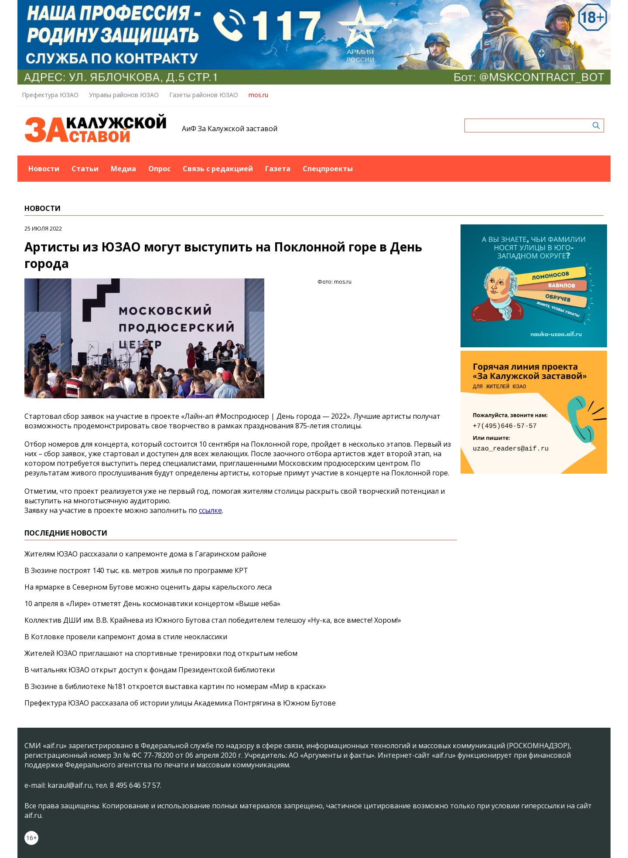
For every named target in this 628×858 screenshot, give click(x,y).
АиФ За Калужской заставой (229, 128)
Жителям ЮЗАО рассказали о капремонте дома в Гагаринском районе (145, 554)
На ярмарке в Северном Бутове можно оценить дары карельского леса (148, 587)
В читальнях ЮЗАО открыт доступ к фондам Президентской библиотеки (149, 670)
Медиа (123, 168)
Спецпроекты (328, 168)
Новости (43, 168)
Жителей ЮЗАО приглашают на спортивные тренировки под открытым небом (160, 653)
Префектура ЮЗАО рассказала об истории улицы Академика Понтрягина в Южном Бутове (180, 703)
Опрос (159, 168)
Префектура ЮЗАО (50, 95)
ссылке (210, 510)
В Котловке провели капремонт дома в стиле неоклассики (125, 636)
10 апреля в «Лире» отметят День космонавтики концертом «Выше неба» (152, 603)
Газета (277, 168)
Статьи (85, 168)
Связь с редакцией (218, 168)
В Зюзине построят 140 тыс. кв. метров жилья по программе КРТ (136, 570)
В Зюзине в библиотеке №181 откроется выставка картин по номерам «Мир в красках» (175, 686)
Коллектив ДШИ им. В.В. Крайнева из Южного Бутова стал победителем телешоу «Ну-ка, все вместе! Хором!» (212, 620)
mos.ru (258, 95)
